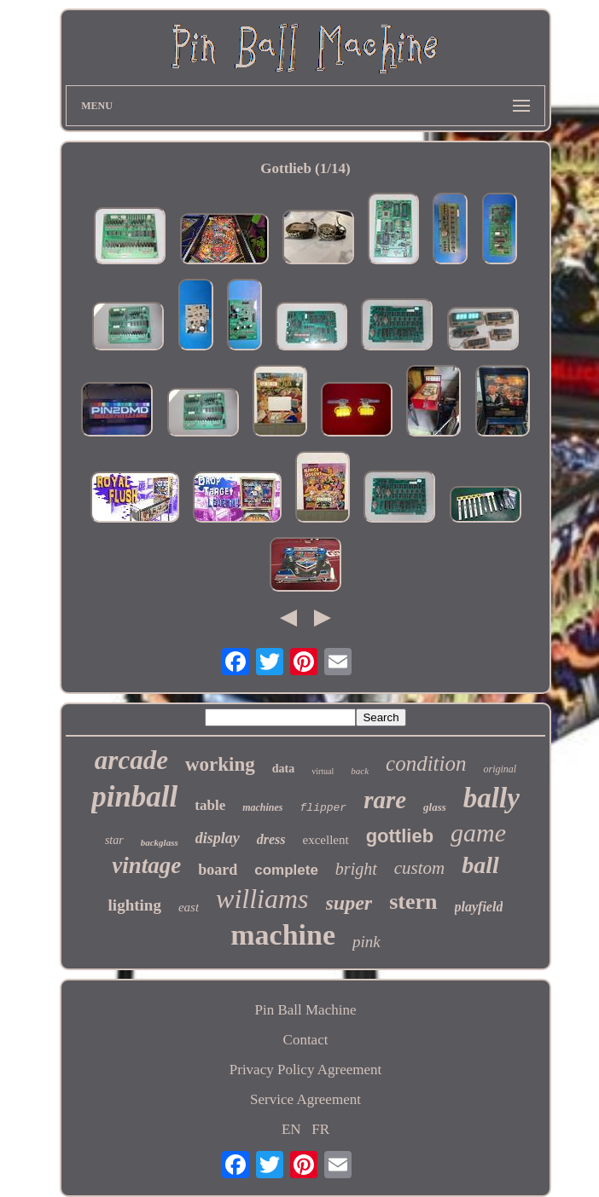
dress (271, 839)
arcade (131, 760)
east (188, 907)
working (220, 764)
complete (286, 870)
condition (426, 763)
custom (419, 868)
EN (291, 1129)
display (217, 838)
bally (491, 798)
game (478, 832)
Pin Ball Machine (306, 1010)
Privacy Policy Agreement (305, 1069)
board (217, 869)
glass (434, 807)
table (210, 805)
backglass (159, 842)
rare (384, 799)
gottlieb (399, 836)
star (114, 840)
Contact (306, 1040)
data (283, 768)
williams (262, 898)
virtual (322, 771)
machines (262, 807)
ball (480, 865)
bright (356, 868)
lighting (134, 905)
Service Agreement (305, 1099)
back (360, 771)
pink (366, 942)
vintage (146, 865)
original (499, 769)
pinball (134, 796)
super (349, 903)
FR (320, 1129)
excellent (326, 840)
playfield (479, 906)
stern (413, 901)
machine (282, 935)
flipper (323, 807)
